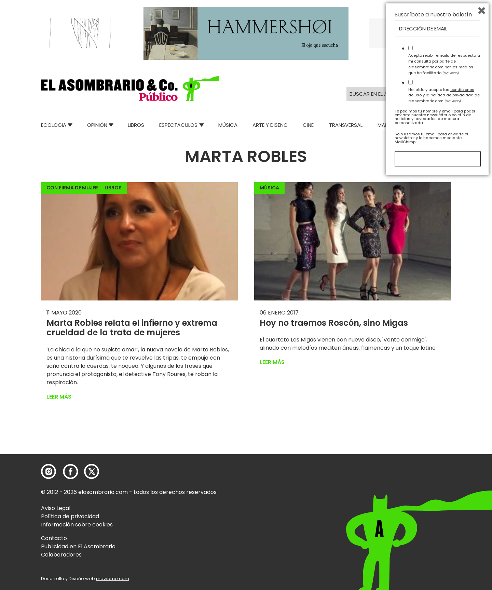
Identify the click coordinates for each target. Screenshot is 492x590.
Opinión (97, 125)
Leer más (58, 397)
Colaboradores (61, 555)
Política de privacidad (70, 516)
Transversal (346, 125)
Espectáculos (178, 125)
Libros (136, 125)
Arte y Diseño (270, 125)
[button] (130, 88)
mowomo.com (112, 578)
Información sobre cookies (77, 524)
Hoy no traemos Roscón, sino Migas (334, 322)
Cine (308, 125)
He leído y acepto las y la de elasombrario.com (444, 506)
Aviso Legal (55, 508)
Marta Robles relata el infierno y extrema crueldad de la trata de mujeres (131, 327)
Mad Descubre (396, 125)
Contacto (54, 538)
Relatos (440, 125)
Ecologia (53, 125)
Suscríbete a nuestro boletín (433, 426)
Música (227, 125)
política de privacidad (452, 506)
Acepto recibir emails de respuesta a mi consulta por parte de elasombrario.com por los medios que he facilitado (444, 475)
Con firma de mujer (72, 187)
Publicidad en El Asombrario (78, 546)
